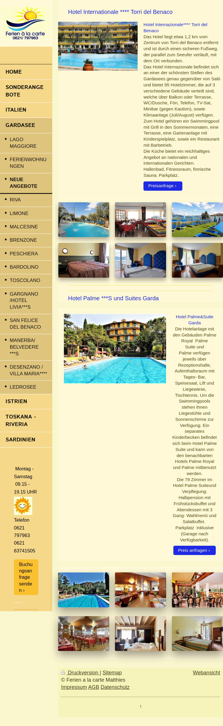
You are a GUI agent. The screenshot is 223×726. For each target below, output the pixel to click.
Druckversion (80, 673)
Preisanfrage (161, 185)
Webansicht (206, 673)
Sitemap (112, 673)
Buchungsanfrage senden (26, 577)
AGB (93, 687)
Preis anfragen (192, 550)
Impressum (74, 687)
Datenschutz (115, 687)
